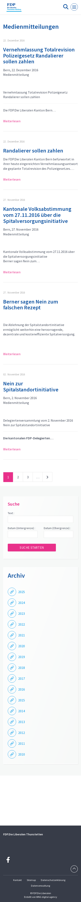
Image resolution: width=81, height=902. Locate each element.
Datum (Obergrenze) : (57, 528)
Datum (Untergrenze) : (21, 528)
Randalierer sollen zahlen (33, 150)
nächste (47, 477)
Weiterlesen (12, 121)
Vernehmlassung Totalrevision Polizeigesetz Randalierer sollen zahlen (39, 55)
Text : (11, 513)
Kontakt (17, 880)
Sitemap (31, 880)
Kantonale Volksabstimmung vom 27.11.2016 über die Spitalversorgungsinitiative (37, 214)
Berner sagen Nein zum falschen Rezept (30, 304)
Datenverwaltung (40, 885)
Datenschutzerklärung (53, 880)
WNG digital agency (46, 896)
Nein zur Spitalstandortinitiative (30, 386)
